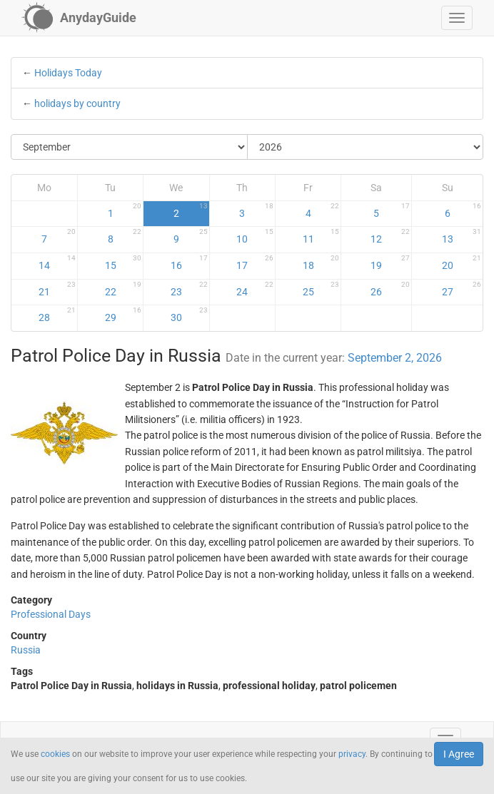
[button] (457, 18)
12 (390, 236)
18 (321, 262)
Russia (26, 650)
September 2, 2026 (395, 358)
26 (390, 288)
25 (321, 288)
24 (254, 288)
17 (254, 262)
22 (123, 288)
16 (189, 262)
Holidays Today (68, 72)
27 (461, 288)
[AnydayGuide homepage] (79, 18)
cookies (55, 754)
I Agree (458, 754)
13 (461, 236)
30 (189, 314)
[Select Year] (365, 147)
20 (461, 262)
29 (123, 314)
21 (57, 288)
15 (123, 262)
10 (254, 236)
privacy (352, 754)
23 (189, 288)
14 (57, 262)
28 (57, 314)
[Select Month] (129, 147)
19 (390, 262)
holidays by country (77, 103)
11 (321, 236)
